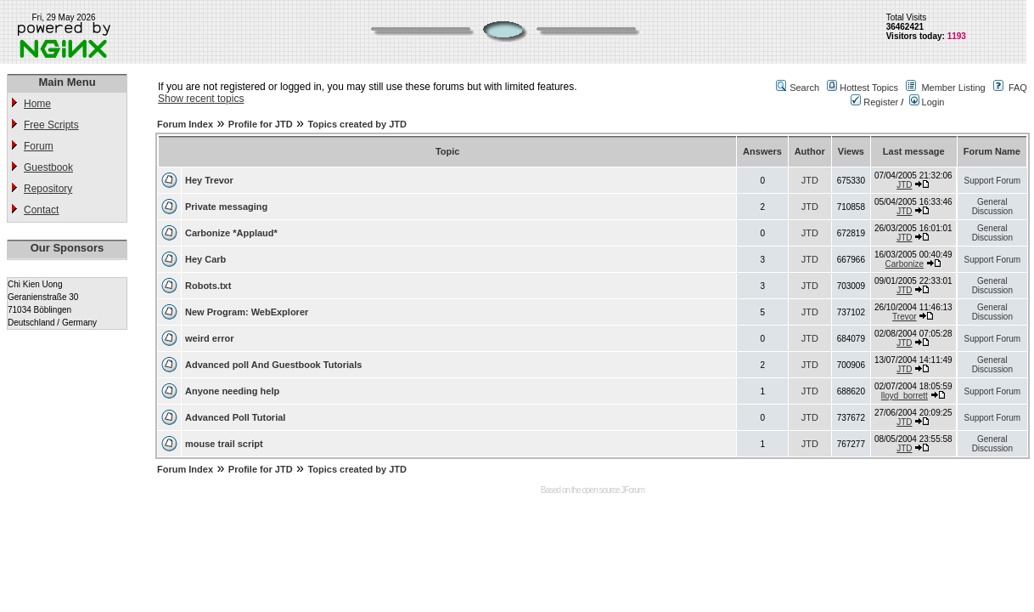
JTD (809, 180)
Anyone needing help (232, 391)
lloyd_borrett (904, 395)
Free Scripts (51, 125)
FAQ (1018, 87)
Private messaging (226, 206)
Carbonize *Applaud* (231, 233)
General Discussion (992, 206)
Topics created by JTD (357, 124)
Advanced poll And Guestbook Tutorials (273, 365)
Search (804, 87)
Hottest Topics (869, 87)
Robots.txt (208, 285)
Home (37, 104)
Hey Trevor (209, 180)
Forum (38, 146)
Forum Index (185, 124)
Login (927, 102)
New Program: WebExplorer (246, 312)
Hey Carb (205, 259)
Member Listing (953, 87)
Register (874, 102)
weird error (209, 338)
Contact (41, 210)
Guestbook (48, 167)
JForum (632, 490)
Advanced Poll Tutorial (235, 417)
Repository (48, 189)
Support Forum (992, 180)
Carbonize (904, 264)
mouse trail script (224, 444)
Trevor (904, 316)
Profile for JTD (260, 124)
